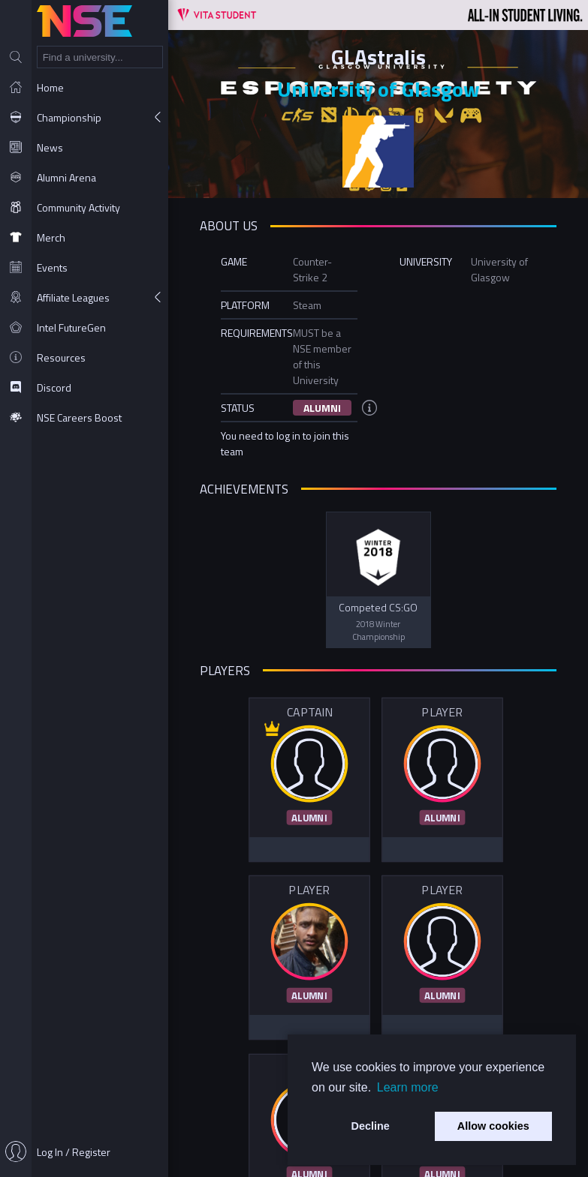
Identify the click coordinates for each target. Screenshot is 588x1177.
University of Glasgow (378, 89)
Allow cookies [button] (493, 1126)
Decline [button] (370, 1126)
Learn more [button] (408, 1087)
